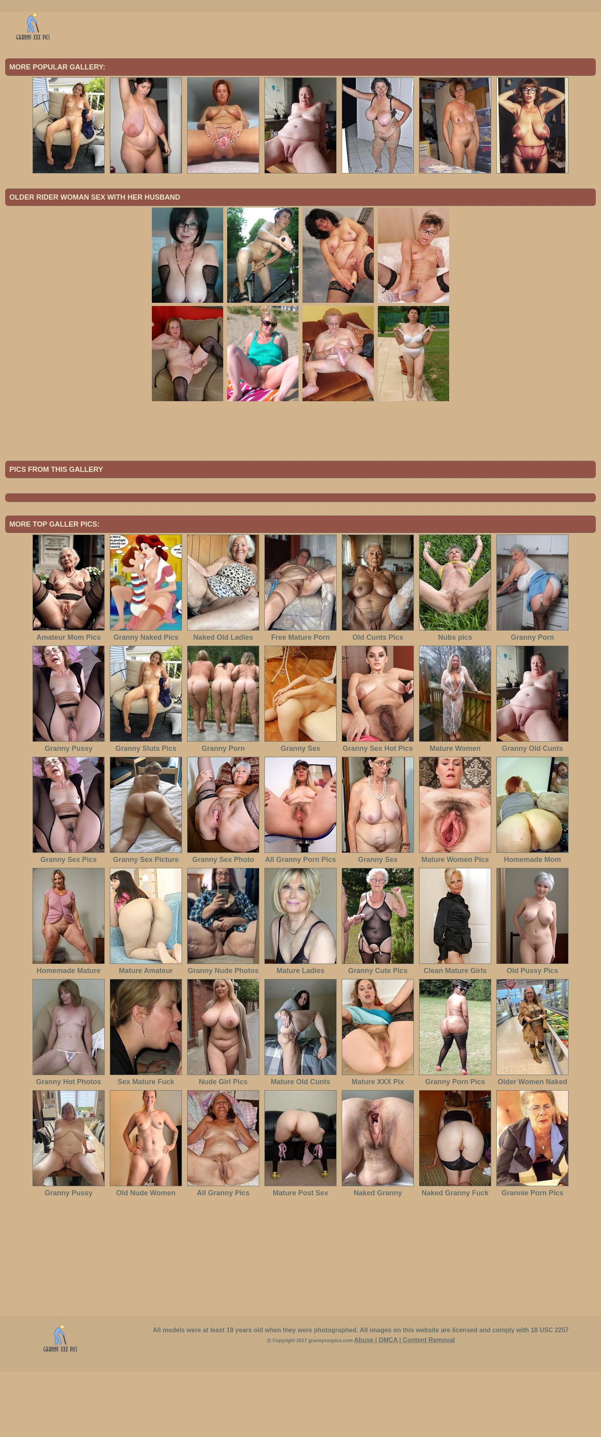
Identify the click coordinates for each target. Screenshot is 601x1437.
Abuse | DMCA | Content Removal (404, 1405)
